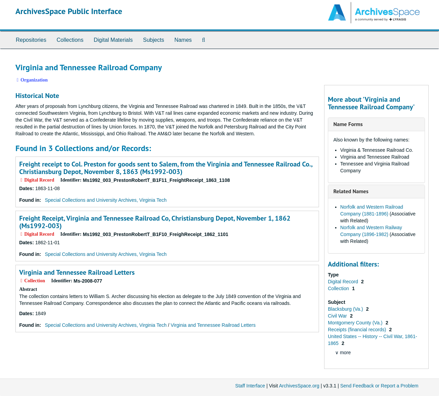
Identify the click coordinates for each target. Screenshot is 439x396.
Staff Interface (250, 385)
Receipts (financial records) (358, 329)
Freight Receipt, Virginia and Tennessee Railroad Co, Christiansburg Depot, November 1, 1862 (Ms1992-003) (154, 222)
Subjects (153, 40)
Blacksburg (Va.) (346, 309)
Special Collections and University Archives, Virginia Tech (106, 200)
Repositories (31, 40)
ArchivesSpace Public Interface (68, 11)
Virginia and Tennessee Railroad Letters (77, 272)
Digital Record (343, 281)
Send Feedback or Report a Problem (379, 385)
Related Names (350, 191)
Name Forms (348, 124)
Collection (339, 288)
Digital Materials (113, 40)
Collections (70, 40)
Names (183, 40)
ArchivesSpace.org (299, 385)
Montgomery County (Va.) (356, 322)
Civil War (338, 316)
